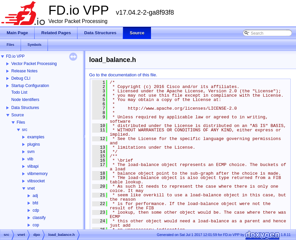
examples (35, 137)
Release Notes (24, 71)
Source (17, 115)
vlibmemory (37, 173)
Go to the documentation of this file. (123, 74)
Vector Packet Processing (34, 63)
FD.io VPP (15, 56)
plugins (33, 144)
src (24, 129)
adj (35, 195)
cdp (36, 210)
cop (36, 225)
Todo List (19, 92)
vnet (31, 188)
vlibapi (33, 166)
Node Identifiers (25, 99)
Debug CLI (20, 78)
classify (39, 217)
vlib (30, 159)
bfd (35, 203)
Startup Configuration (30, 85)
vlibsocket (36, 181)
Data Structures (25, 107)
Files (21, 122)
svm (31, 151)
